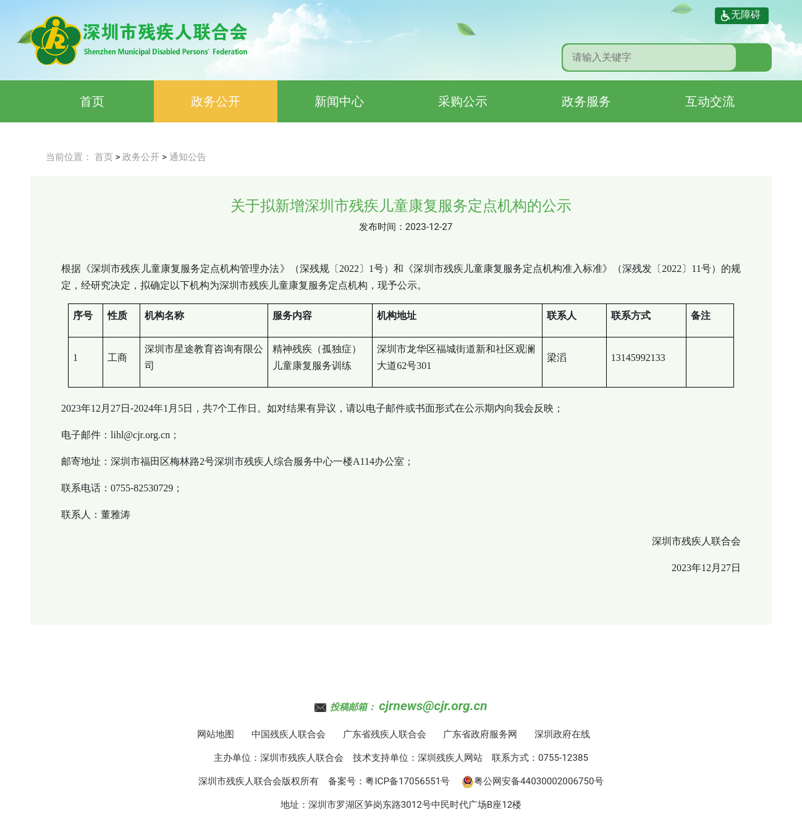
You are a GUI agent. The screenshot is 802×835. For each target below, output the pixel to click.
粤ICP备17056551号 (407, 781)
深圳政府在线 (562, 734)
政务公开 (215, 101)
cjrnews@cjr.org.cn (433, 705)
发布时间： (382, 226)
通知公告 (187, 157)
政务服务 (586, 101)
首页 (92, 101)
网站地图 (215, 734)
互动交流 (710, 101)
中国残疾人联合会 (288, 734)
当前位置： (69, 157)
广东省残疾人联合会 (384, 734)
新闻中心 (339, 101)
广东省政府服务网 (480, 734)
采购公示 (463, 101)
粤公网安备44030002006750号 (533, 781)
